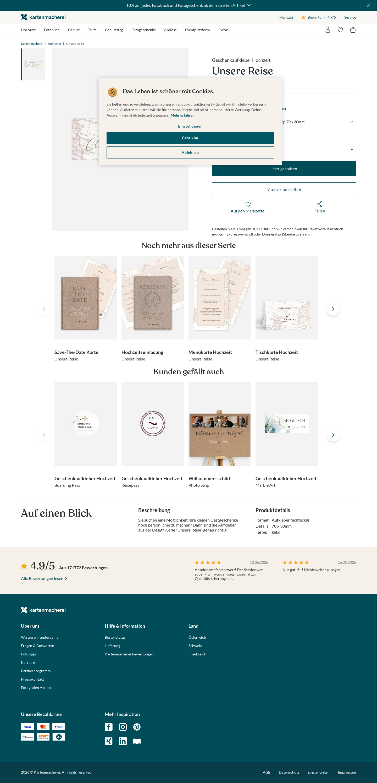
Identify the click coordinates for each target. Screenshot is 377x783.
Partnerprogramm (36, 671)
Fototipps (29, 654)
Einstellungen (319, 772)
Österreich (197, 637)
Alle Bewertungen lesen (42, 578)
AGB (266, 772)
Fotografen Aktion (36, 688)
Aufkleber (55, 44)
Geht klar (190, 137)
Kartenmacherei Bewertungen (129, 654)
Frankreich (197, 654)
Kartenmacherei (32, 44)
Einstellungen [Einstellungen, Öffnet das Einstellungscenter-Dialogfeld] (190, 126)
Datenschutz (289, 772)
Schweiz (195, 646)
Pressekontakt (32, 679)
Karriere (28, 662)
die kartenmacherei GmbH (43, 17)
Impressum (347, 772)
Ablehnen (190, 152)
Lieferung (112, 646)
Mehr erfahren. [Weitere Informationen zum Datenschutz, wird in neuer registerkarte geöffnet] (183, 115)
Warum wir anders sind (40, 637)
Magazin (286, 17)
